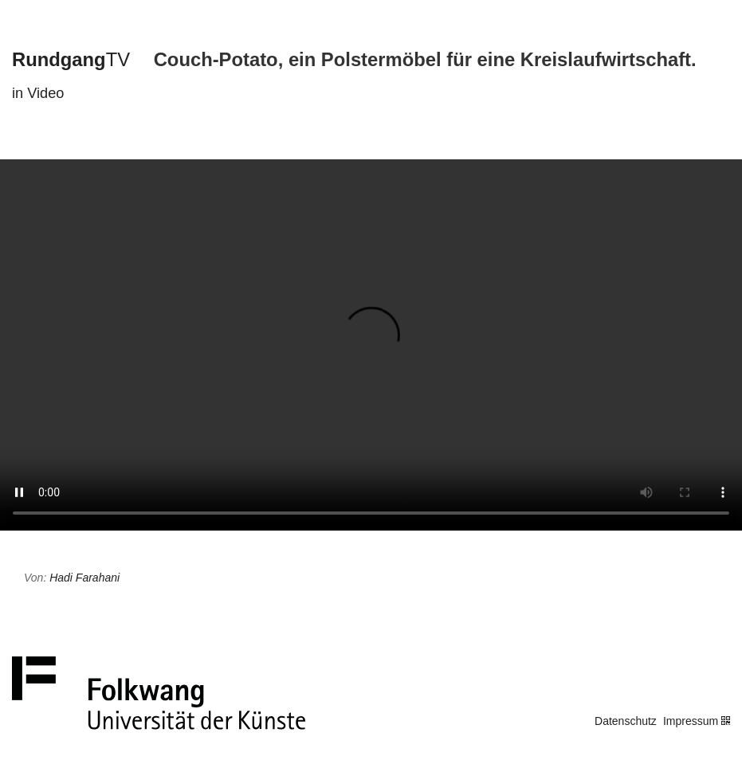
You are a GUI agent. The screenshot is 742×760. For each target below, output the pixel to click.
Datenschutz (626, 721)
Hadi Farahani (84, 577)
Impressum (690, 721)
